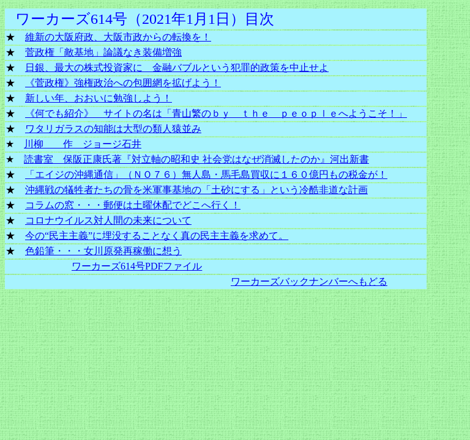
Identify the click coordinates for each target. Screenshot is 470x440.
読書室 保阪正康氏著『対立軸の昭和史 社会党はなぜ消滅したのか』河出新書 (196, 159)
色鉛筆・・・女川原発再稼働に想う (103, 251)
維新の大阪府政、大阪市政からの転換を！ (118, 37)
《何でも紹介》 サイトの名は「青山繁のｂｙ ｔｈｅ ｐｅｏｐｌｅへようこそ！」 (216, 113)
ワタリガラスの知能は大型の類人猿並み (113, 128)
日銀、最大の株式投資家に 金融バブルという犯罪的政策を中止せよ (177, 67)
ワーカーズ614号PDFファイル (137, 266)
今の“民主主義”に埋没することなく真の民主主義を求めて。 (156, 235)
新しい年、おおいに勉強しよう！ (98, 98)
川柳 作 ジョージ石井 (82, 144)
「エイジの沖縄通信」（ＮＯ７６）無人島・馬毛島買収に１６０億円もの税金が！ (206, 174)
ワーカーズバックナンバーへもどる (309, 281)
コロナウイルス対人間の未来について (108, 220)
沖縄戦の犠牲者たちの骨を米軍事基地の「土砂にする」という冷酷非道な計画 (196, 190)
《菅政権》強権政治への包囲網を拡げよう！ (123, 83)
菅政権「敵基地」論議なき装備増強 (103, 52)
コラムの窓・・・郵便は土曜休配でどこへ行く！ (133, 205)
